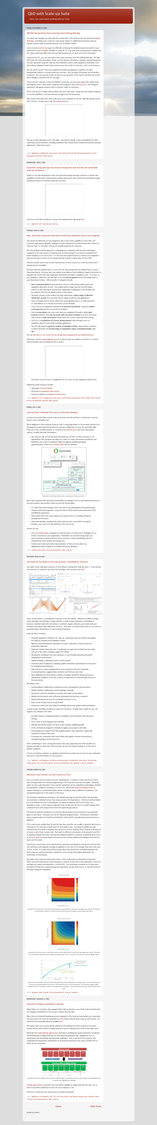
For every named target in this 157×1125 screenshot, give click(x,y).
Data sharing (62, 153)
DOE (38, 763)
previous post (71, 430)
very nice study (34, 837)
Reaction (39, 156)
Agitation (35, 153)
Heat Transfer (72, 153)
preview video (59, 445)
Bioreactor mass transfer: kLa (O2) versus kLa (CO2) (49, 775)
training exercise (62, 101)
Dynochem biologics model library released (45, 1004)
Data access (53, 153)
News (44, 550)
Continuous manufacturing (59, 760)
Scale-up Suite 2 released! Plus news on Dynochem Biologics (52, 412)
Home (58, 1106)
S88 (44, 156)
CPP (54, 1097)
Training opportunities (35, 1085)
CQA (57, 1097)
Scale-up (49, 156)
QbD (63, 550)
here (46, 99)
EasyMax (44, 51)
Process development (34, 401)
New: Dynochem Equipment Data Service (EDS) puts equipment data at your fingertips (63, 236)
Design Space (75, 398)
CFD (40, 224)
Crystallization (44, 153)
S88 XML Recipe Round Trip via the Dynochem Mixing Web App (53, 33)
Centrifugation (44, 760)
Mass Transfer (95, 398)
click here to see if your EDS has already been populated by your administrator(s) (63, 335)
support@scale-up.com (50, 339)
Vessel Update (47, 388)
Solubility (90, 763)
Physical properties (84, 153)
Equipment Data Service (50, 391)
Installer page (43, 533)
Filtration (91, 1097)
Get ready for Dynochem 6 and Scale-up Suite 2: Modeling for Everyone (57, 562)
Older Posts (95, 1106)
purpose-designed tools (84, 788)
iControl (41, 48)
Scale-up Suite (81, 85)
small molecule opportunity (47, 1033)
